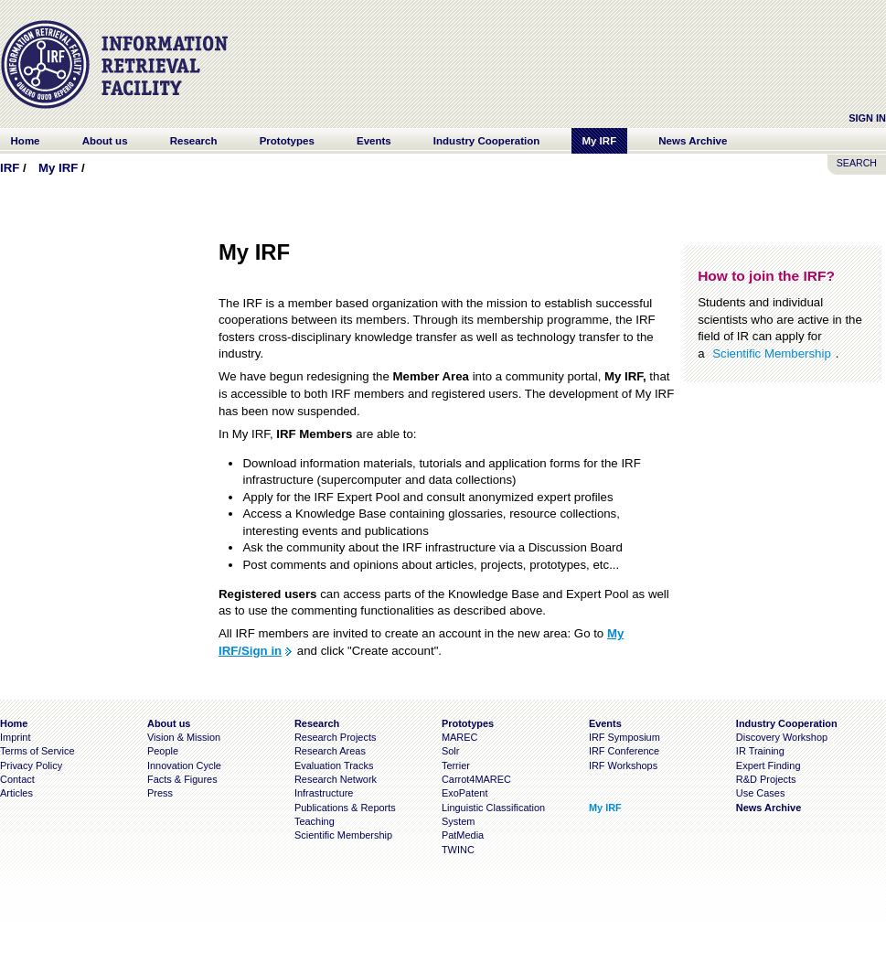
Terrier (456, 765)
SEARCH (857, 162)
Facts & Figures (182, 779)
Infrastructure (324, 792)
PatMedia (463, 835)
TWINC (458, 849)
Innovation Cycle (184, 765)
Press (160, 792)
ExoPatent (465, 792)
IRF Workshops (623, 765)
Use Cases (760, 792)
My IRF (58, 168)
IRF (9, 168)
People (162, 750)
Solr (450, 750)
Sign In (867, 117)
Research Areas (330, 750)
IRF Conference (624, 750)
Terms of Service (37, 750)
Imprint (15, 737)
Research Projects (335, 737)
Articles (16, 792)
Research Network (335, 779)
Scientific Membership (771, 353)
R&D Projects (766, 779)
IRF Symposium (624, 737)
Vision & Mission (183, 737)
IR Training (760, 750)
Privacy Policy (31, 765)
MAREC (460, 737)
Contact (17, 779)
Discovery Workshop (781, 737)
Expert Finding (768, 765)
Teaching (314, 821)
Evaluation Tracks (333, 765)
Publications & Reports (345, 807)
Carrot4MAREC (476, 779)
